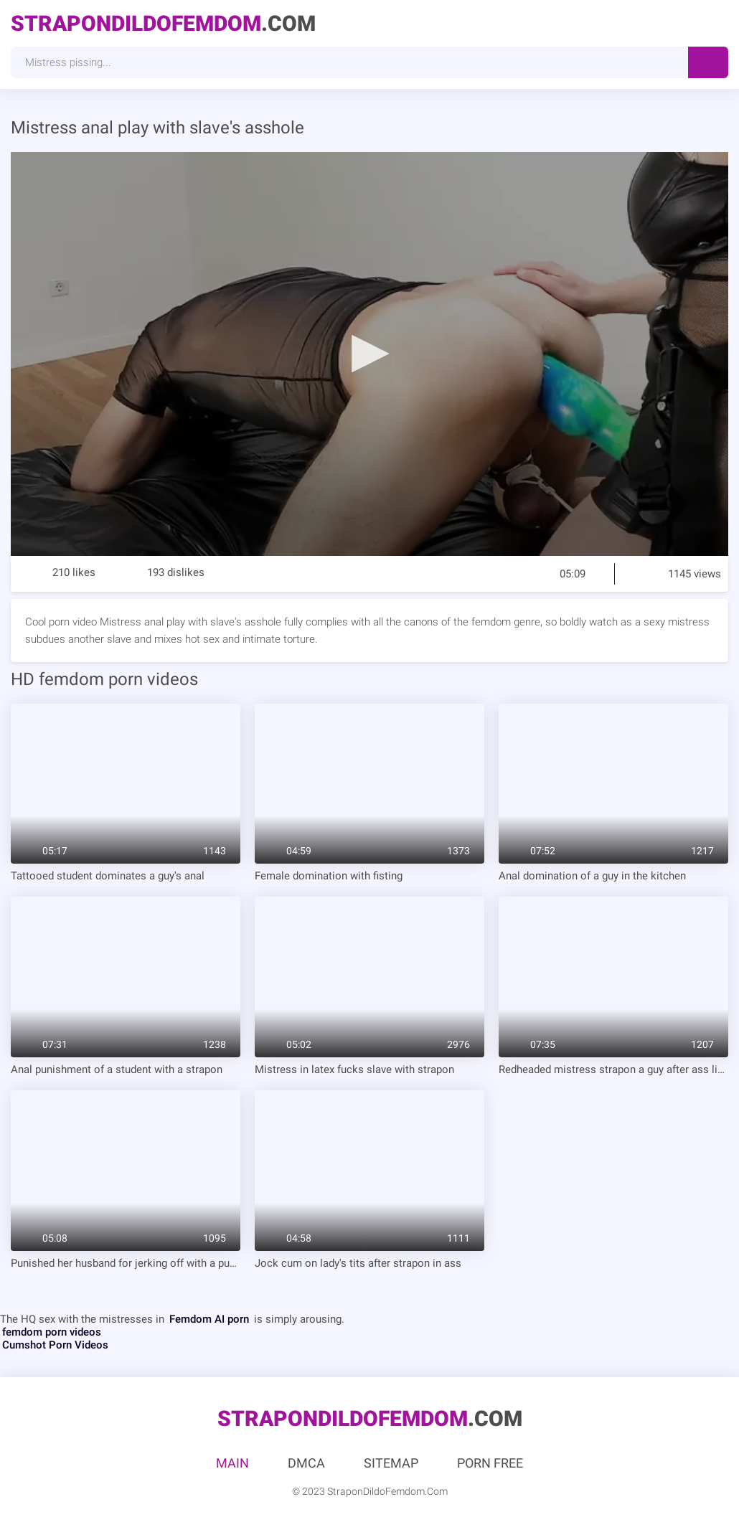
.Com (163, 23)
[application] (369, 354)
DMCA (306, 1462)
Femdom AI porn (209, 1319)
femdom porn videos (51, 1332)
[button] (369, 352)
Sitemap (391, 1462)
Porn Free (490, 1462)
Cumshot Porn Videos (55, 1344)
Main (232, 1462)
